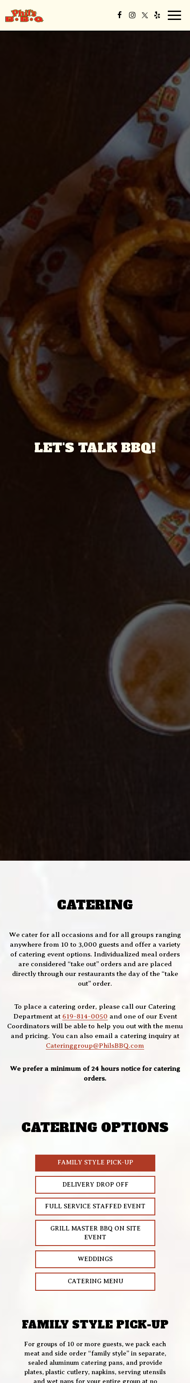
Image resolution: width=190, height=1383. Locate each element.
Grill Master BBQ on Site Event (95, 1233)
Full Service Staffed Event (95, 1206)
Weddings (95, 1259)
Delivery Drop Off (95, 1184)
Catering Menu (79, 1284)
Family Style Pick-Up (95, 1163)
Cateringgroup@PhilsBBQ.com (95, 1045)
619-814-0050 (85, 1016)
